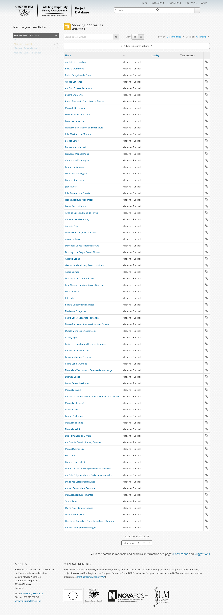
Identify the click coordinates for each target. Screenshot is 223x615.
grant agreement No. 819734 (91, 576)
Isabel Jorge (71, 337)
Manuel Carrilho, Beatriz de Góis (81, 232)
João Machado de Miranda (78, 134)
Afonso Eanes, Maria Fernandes (80, 488)
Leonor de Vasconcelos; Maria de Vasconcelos (88, 468)
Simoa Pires (71, 501)
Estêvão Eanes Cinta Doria (78, 114)
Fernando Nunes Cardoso (78, 357)
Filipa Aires (70, 455)
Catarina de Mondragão (77, 160)
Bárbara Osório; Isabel (76, 462)
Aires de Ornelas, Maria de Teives (81, 212)
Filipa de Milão (72, 291)
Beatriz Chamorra (74, 94)
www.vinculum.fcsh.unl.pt (28, 600)
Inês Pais (69, 298)
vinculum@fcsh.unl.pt (32, 593)
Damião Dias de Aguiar (76, 173)
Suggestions (175, 2)
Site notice (191, 2)
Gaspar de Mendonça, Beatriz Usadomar (85, 265)
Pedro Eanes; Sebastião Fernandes (82, 317)
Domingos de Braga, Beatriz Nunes (82, 252)
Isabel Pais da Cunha (75, 206)
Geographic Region (26, 35)
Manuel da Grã (72, 429)
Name (68, 55)
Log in (204, 2)
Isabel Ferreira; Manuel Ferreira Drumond (85, 343)
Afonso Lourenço (73, 81)
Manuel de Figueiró (74, 403)
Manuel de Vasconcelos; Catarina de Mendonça (88, 370)
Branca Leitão (72, 140)
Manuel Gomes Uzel (75, 448)
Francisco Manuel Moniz (77, 153)
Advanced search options (136, 45)
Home (144, 2)
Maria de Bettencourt (75, 107)
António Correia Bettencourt (79, 88)
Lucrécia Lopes (72, 376)
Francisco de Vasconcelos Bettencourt (84, 127)
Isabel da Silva (72, 409)
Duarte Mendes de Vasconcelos (80, 330)
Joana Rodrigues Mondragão (79, 199)
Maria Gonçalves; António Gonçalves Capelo (87, 324)
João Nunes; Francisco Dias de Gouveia (84, 284)
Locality (155, 55)
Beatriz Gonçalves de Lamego (79, 304)
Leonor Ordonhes (74, 416)
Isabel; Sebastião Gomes (77, 383)
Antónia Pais (71, 225)
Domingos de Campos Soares (79, 278)
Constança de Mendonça (77, 219)
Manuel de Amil (73, 389)
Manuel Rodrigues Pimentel (79, 494)
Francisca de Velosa (74, 121)
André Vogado (72, 271)
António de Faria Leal (75, 62)
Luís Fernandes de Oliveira (78, 435)
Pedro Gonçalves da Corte (78, 75)
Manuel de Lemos (74, 422)
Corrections (157, 2)
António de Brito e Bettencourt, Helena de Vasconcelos (92, 396)
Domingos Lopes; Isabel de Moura (82, 245)
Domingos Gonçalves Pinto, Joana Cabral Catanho (90, 521)
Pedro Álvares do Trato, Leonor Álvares (84, 101)
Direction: (190, 36)
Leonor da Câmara (74, 166)
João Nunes (71, 186)
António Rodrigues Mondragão (80, 527)
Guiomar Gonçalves (75, 514)
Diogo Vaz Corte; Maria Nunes (80, 481)
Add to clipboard (206, 62)
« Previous (129, 543)
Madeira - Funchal (23, 44)
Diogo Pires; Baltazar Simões (79, 507)
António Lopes (72, 258)
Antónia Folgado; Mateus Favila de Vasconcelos (88, 475)
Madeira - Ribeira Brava (25, 48)
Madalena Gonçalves (75, 311)
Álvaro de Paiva (72, 239)
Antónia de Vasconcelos (77, 350)
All (15, 40)
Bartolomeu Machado (76, 147)
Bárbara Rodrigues (74, 180)
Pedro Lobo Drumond (76, 363)
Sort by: (162, 36)
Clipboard (205, 10)
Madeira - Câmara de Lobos (27, 53)
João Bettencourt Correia (77, 193)
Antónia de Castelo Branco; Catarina (83, 442)
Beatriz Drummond (74, 68)
